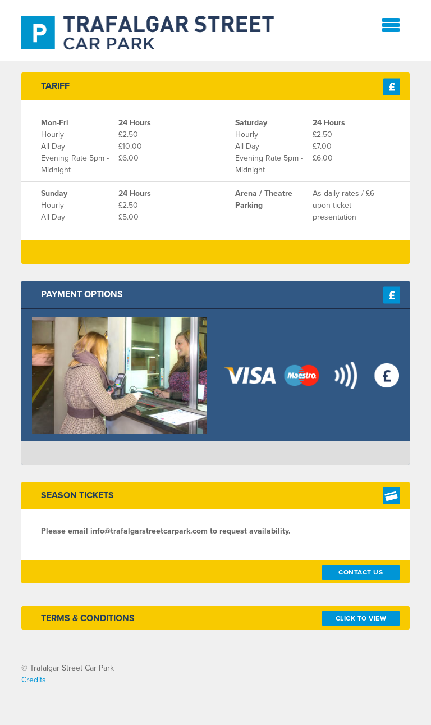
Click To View (361, 618)
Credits (33, 680)
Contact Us (360, 572)
